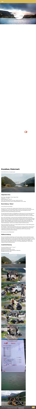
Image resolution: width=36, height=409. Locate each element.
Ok (33, 407)
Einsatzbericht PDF (5, 253)
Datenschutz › (21, 407)
